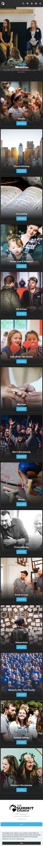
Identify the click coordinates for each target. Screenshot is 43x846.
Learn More (21, 123)
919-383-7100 (21, 819)
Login (21, 824)
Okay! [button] (21, 843)
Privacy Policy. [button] (20, 839)
